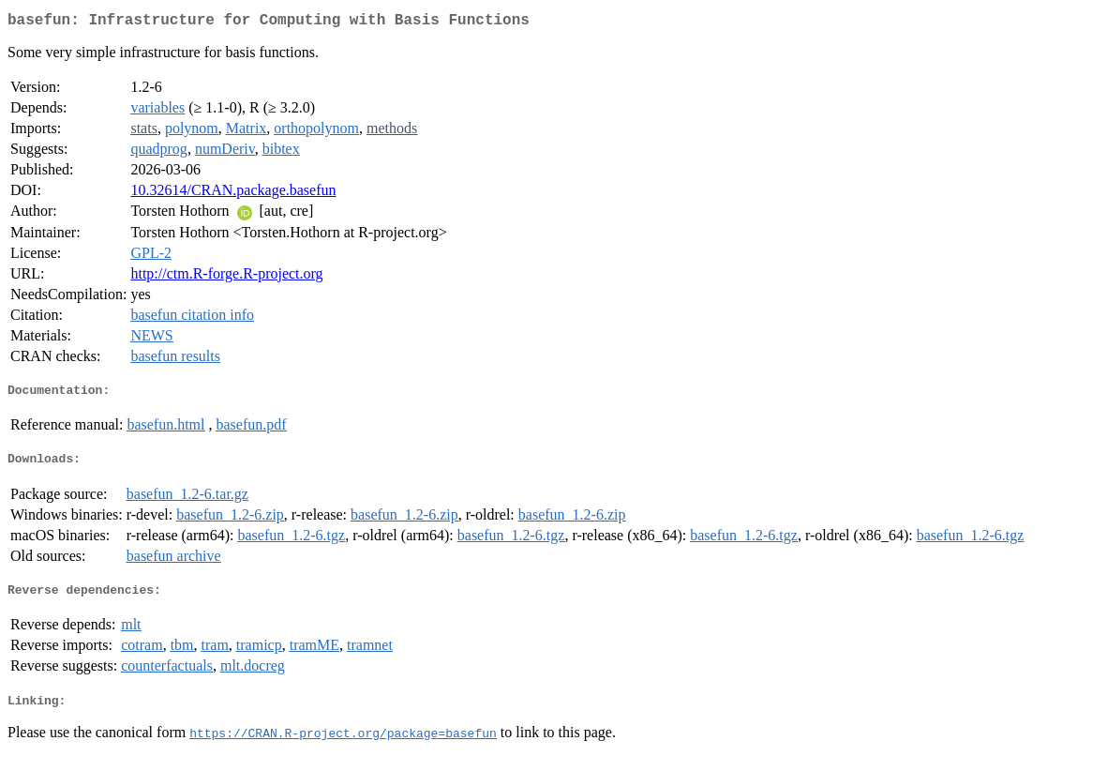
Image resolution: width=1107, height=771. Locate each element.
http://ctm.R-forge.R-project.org (226, 277)
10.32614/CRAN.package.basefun (233, 194)
